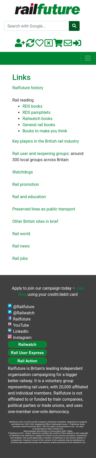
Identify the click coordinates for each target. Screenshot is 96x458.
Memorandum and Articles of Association (42, 431)
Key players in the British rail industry (45, 141)
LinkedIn (20, 331)
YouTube (21, 325)
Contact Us (57, 429)
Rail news (21, 246)
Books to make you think (45, 131)
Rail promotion (25, 184)
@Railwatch (24, 312)
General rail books (39, 124)
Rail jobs (20, 258)
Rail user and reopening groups (40, 153)
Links (21, 77)
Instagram (22, 337)
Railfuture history (27, 87)
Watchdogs (22, 172)
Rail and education (29, 196)
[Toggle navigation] (88, 58)
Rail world (21, 233)
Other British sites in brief (35, 221)
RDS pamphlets (36, 112)
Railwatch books (37, 118)
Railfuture (22, 319)
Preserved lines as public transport (43, 209)
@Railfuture (23, 306)
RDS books (32, 106)
